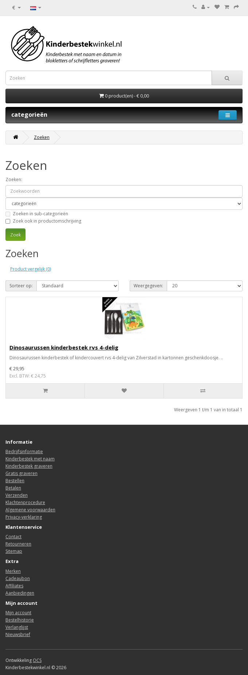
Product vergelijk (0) (30, 269)
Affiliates (14, 586)
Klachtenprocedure (25, 502)
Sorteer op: (21, 286)
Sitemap (13, 551)
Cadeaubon (17, 578)
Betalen (13, 488)
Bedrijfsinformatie (24, 451)
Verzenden (16, 495)
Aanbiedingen (19, 593)
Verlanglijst (16, 627)
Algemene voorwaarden (30, 510)
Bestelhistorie (19, 620)
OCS (37, 660)
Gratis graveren (21, 473)
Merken (13, 571)
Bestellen (14, 481)
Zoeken (42, 137)
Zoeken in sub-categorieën (36, 214)
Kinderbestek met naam (30, 459)
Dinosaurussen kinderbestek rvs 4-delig (63, 347)
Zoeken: (13, 179)
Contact (13, 537)
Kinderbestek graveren (28, 466)
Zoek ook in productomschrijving (43, 221)
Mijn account (18, 613)
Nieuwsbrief (17, 634)
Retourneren (18, 544)
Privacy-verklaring (23, 517)
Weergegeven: (148, 286)
